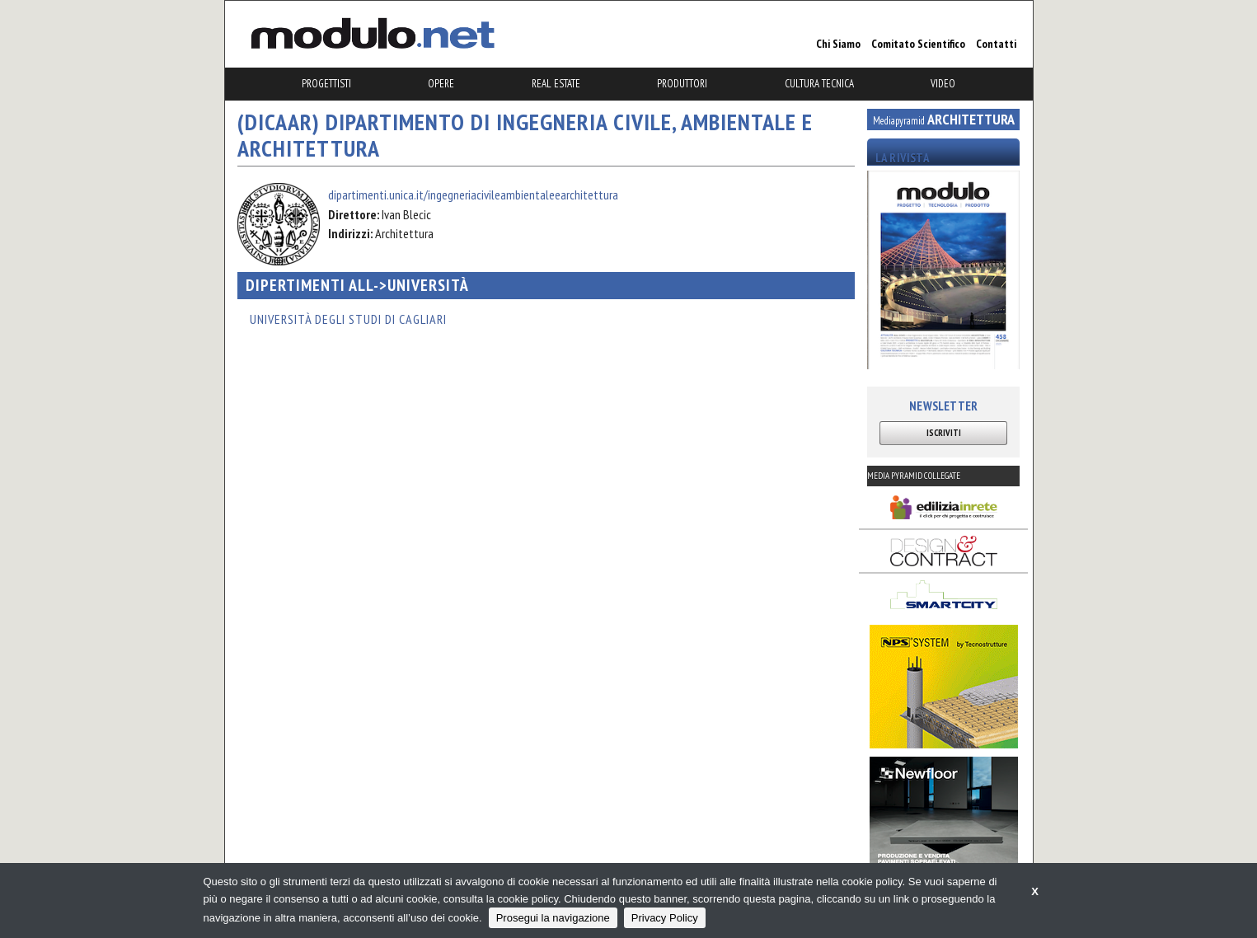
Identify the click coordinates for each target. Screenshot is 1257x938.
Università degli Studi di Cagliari (348, 319)
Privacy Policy (664, 918)
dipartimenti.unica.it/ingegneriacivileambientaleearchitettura (473, 194)
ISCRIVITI (943, 433)
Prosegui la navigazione (553, 918)
